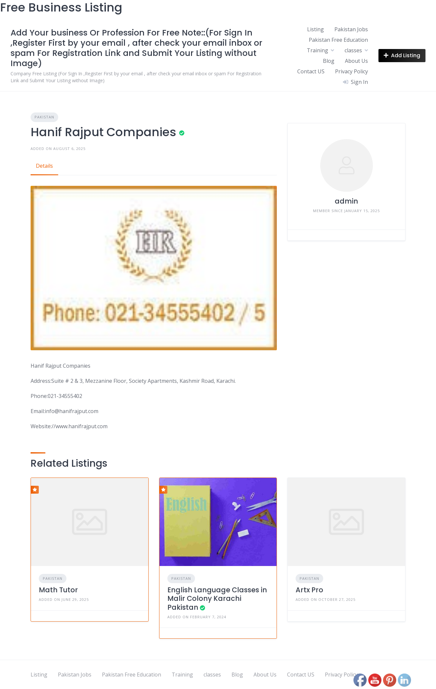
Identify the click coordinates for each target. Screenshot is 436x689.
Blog (328, 60)
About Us (356, 60)
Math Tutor (58, 590)
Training (317, 50)
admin (346, 201)
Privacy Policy (351, 71)
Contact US (311, 71)
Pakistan (44, 116)
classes (353, 50)
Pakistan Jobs (351, 29)
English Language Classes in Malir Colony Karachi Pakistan (217, 598)
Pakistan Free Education (338, 39)
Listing (315, 29)
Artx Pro (309, 590)
